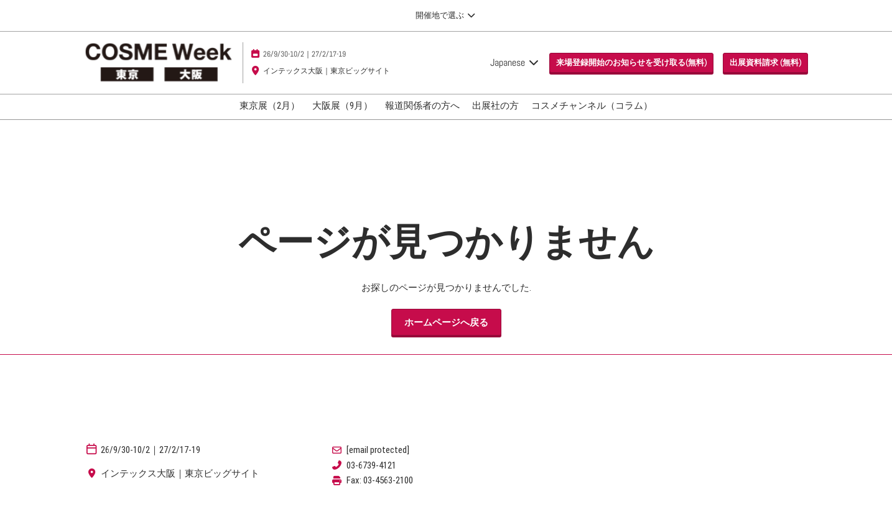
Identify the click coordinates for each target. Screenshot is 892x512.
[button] (631, 63)
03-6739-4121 (371, 465)
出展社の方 (495, 105)
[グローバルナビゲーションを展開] (446, 15)
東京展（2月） (269, 105)
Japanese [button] (515, 62)
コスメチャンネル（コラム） (592, 105)
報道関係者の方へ (422, 105)
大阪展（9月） (342, 105)
